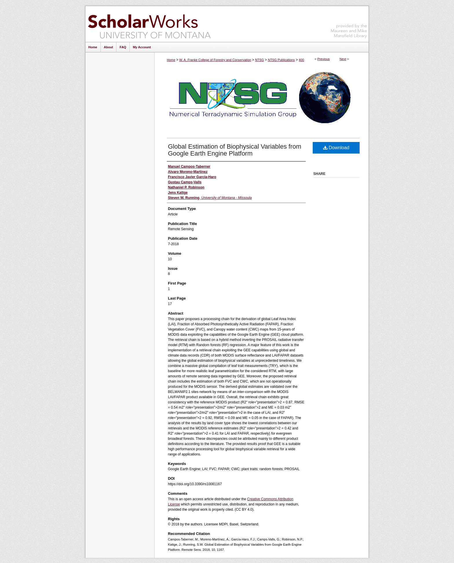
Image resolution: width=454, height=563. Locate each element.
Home (171, 60)
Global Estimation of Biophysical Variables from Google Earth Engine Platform (234, 150)
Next (343, 59)
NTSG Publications (281, 60)
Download (336, 147)
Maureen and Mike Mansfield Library (349, 23)
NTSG (259, 60)
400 (301, 60)
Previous (323, 59)
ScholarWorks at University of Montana (149, 24)
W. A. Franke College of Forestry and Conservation (215, 60)
